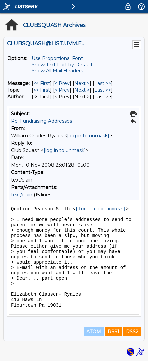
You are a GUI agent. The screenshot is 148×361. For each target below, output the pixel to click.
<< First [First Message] (41, 83)
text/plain (21, 195)
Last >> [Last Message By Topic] (102, 90)
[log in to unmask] (88, 136)
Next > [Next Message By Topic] (82, 90)
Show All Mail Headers (57, 71)
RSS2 (132, 332)
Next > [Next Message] (82, 83)
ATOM (93, 332)
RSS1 (113, 332)
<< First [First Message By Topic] (41, 90)
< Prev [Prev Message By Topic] (62, 90)
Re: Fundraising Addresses (41, 121)
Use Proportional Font (57, 58)
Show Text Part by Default (62, 65)
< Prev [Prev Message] (62, 83)
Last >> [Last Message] (102, 83)
